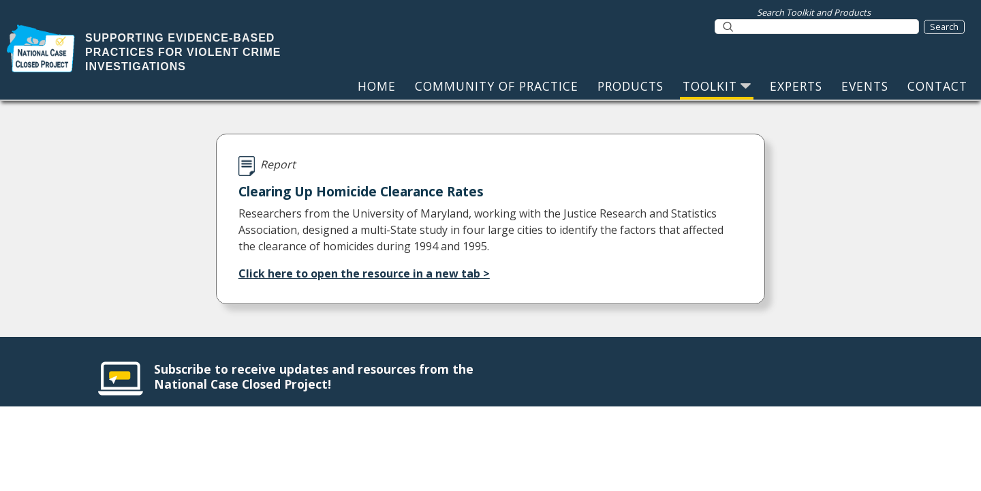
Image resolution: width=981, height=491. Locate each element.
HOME (377, 86)
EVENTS (864, 86)
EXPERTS (796, 86)
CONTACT (937, 86)
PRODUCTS (630, 86)
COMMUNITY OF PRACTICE (496, 86)
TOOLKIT (717, 86)
